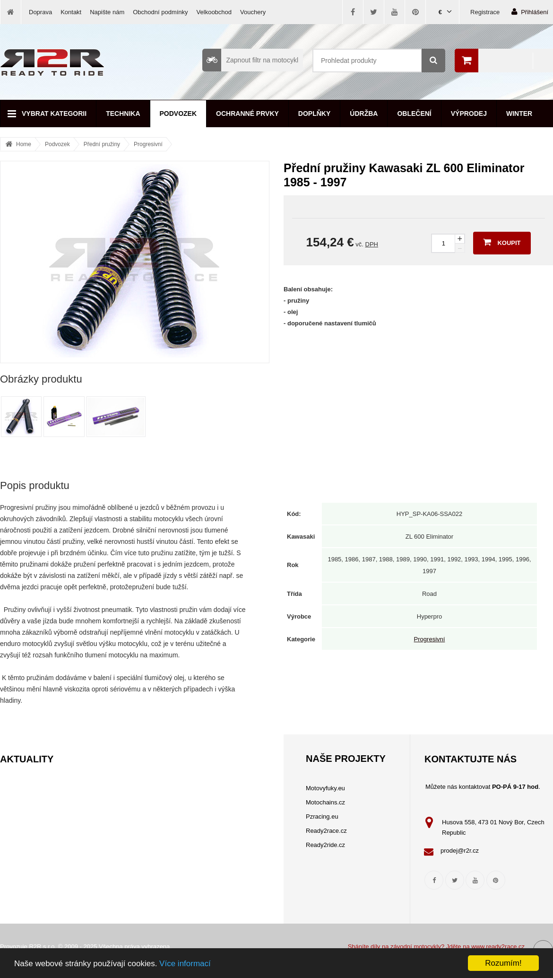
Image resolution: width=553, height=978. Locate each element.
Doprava (40, 12)
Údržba (364, 113)
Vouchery (253, 12)
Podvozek (178, 113)
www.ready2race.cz (498, 946)
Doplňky (314, 113)
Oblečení (414, 113)
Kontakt (70, 12)
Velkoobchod (214, 12)
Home (23, 144)
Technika (123, 113)
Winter (519, 113)
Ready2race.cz (326, 830)
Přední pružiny (102, 144)
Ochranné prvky (247, 113)
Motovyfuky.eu (325, 788)
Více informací (185, 963)
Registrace (485, 12)
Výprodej (469, 113)
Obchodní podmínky (160, 12)
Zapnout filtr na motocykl (250, 60)
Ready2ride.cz (325, 844)
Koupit (501, 242)
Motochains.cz (325, 802)
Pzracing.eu (322, 816)
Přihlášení (529, 12)
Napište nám (107, 12)
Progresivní (148, 144)
